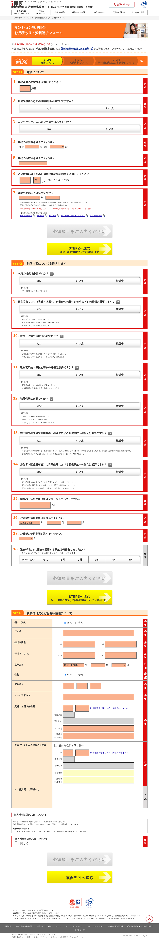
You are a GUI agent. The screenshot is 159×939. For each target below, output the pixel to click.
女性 (79, 674)
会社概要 (8, 926)
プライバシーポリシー (73, 926)
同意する (23, 843)
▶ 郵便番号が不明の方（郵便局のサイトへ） (110, 708)
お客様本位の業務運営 (23, 926)
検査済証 (52, 216)
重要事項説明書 (96, 216)
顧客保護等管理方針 (115, 926)
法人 (79, 622)
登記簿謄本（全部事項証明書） (73, 216)
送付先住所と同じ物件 (71, 745)
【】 (77, 48)
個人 (68, 622)
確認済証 (40, 216)
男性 (68, 674)
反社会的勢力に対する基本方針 (139, 926)
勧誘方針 (40, 926)
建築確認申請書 (26, 216)
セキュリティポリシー (95, 926)
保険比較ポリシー (54, 926)
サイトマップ (79, 930)
